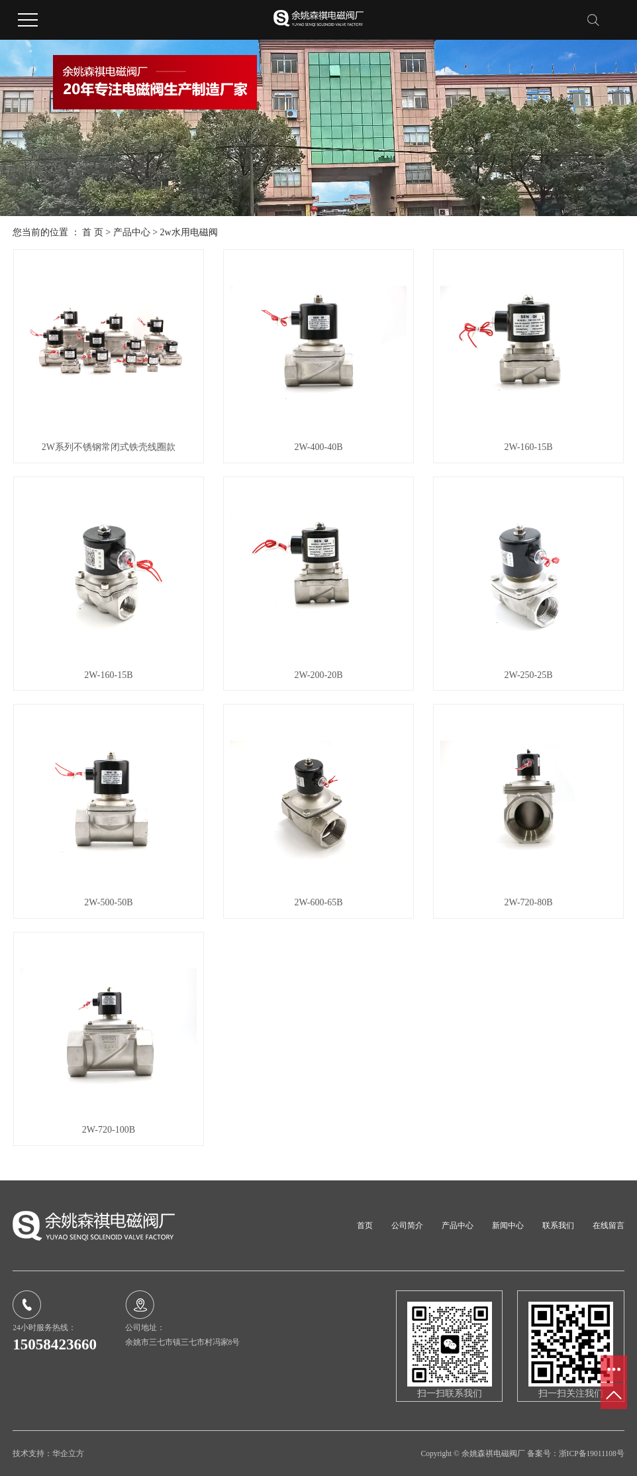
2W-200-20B (318, 675)
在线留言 (608, 1225)
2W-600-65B (318, 902)
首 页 (92, 232)
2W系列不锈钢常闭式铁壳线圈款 (108, 447)
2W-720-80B (528, 902)
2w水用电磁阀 (189, 232)
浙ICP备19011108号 (591, 1453)
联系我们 (558, 1225)
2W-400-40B (318, 447)
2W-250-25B (528, 675)
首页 (365, 1225)
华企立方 (68, 1453)
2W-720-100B (108, 1130)
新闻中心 (508, 1225)
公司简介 (407, 1225)
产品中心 (131, 232)
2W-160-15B (528, 447)
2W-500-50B (108, 902)
